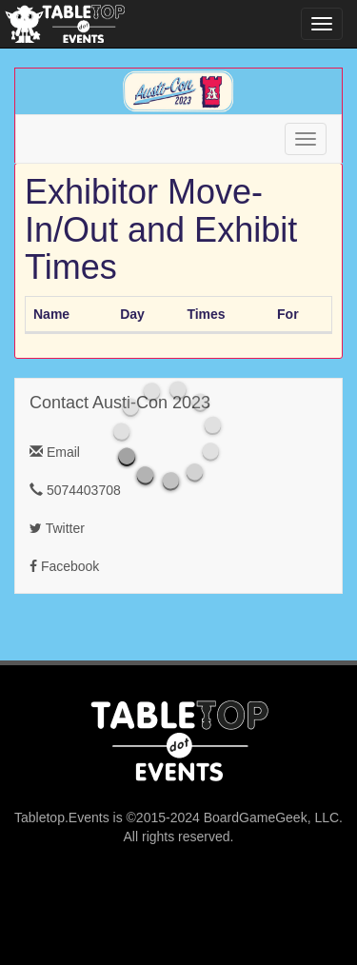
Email (55, 452)
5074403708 (75, 490)
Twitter (57, 528)
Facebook (64, 566)
